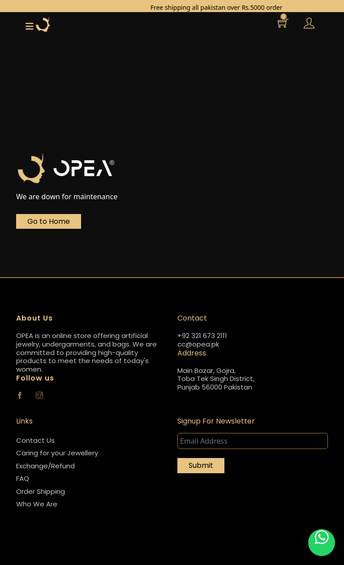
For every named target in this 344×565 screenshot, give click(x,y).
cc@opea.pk (198, 344)
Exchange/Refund (45, 466)
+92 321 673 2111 (202, 336)
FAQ (22, 478)
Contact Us (35, 440)
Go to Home (48, 221)
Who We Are (36, 504)
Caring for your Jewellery (57, 453)
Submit (201, 465)
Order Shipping (40, 491)
